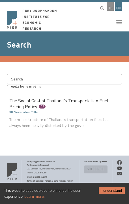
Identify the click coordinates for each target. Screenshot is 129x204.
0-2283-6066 (40, 173)
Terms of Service (35, 181)
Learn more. (34, 196)
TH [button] (110, 8)
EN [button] (118, 8)
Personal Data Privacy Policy (59, 181)
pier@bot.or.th (40, 177)
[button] (64, 15)
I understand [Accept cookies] (112, 191)
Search (19, 45)
